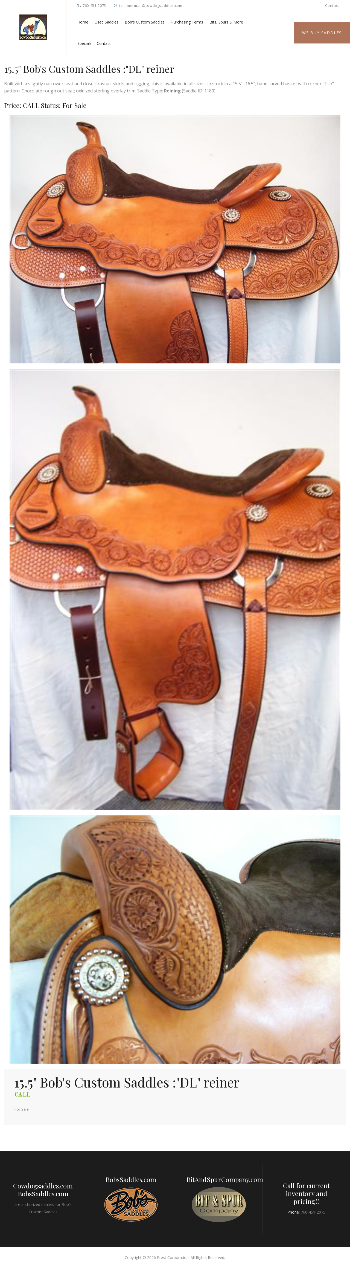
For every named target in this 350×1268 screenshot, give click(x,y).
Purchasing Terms (187, 22)
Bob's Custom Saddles (145, 22)
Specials (84, 43)
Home (82, 22)
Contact (332, 5)
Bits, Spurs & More (226, 22)
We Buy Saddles (322, 32)
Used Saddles (106, 22)
